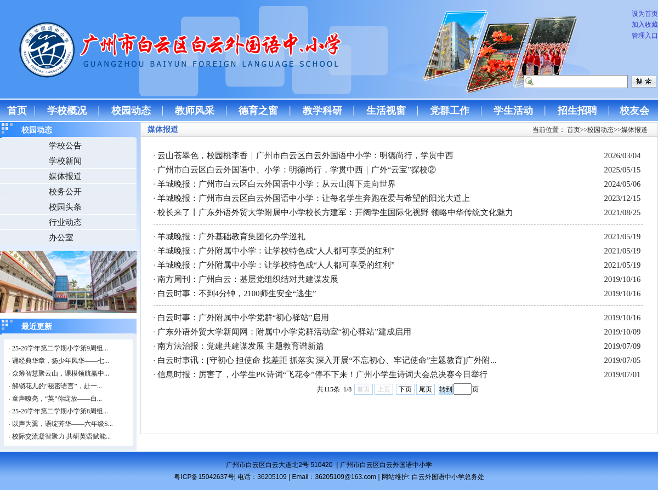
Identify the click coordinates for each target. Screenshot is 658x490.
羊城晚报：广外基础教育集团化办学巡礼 (231, 236)
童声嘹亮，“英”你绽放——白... (57, 398)
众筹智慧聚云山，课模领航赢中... (60, 373)
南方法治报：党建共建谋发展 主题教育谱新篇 (240, 346)
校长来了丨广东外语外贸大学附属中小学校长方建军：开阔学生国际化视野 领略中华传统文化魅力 (335, 212)
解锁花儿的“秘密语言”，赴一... (57, 386)
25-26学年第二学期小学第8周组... (60, 411)
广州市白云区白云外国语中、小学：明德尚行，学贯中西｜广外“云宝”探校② (296, 169)
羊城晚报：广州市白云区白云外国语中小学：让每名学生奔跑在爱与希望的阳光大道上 (313, 198)
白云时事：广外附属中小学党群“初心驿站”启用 (243, 317)
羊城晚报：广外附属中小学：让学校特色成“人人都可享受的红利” (276, 250)
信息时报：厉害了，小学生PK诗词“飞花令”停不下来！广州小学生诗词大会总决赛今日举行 (322, 374)
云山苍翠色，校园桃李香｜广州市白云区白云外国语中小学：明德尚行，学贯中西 (305, 155)
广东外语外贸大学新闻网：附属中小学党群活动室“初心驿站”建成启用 (284, 331)
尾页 (425, 389)
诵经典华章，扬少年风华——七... (60, 361)
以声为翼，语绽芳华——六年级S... (62, 424)
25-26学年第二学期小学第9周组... (60, 348)
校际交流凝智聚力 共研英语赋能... (61, 436)
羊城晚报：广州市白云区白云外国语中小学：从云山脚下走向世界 (276, 184)
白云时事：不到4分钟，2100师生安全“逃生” (236, 293)
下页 (405, 389)
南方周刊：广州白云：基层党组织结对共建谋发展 (247, 279)
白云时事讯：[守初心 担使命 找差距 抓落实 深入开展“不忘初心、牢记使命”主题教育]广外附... (326, 360)
